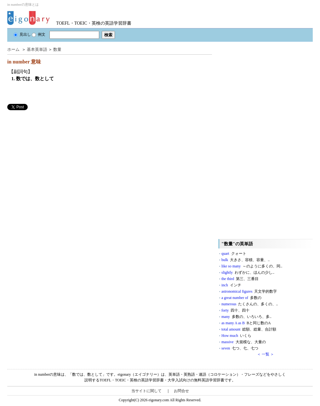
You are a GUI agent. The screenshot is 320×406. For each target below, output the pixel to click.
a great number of (241, 298)
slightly (247, 272)
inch (231, 285)
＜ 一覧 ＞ (265, 354)
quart (233, 253)
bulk (245, 260)
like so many (251, 266)
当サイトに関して (146, 391)
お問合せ (181, 391)
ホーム (13, 49)
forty (235, 310)
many (246, 316)
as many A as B (246, 323)
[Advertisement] (54, 154)
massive (243, 342)
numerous (249, 304)
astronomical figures (249, 291)
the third (240, 279)
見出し (22, 34)
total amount (248, 329)
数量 (57, 49)
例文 (38, 34)
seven (239, 348)
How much (236, 335)
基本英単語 (37, 49)
